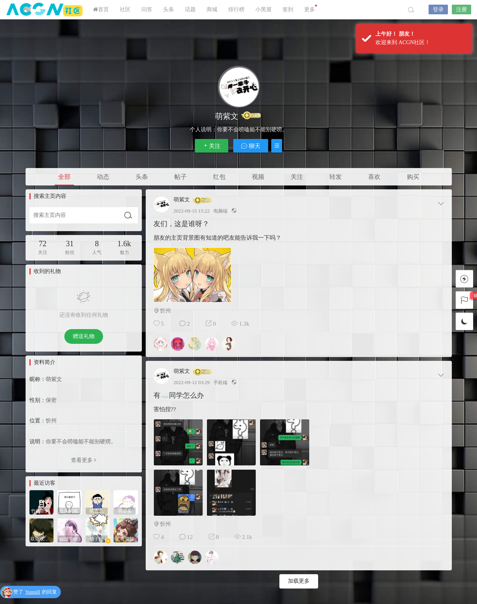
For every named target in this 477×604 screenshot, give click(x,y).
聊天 (250, 145)
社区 (125, 9)
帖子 (180, 176)
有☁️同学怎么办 (178, 395)
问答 (146, 9)
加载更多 (299, 581)
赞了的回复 (35, 592)
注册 (461, 9)
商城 (212, 9)
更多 (310, 8)
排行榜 (236, 9)
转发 (335, 176)
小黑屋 (263, 9)
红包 (219, 176)
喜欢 (374, 176)
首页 (101, 9)
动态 (103, 176)
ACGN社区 (45, 9)
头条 (168, 9)
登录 (438, 9)
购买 (413, 176)
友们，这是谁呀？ (181, 224)
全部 (64, 176)
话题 (190, 9)
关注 (211, 145)
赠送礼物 (84, 336)
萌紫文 (182, 199)
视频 (258, 176)
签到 (287, 9)
